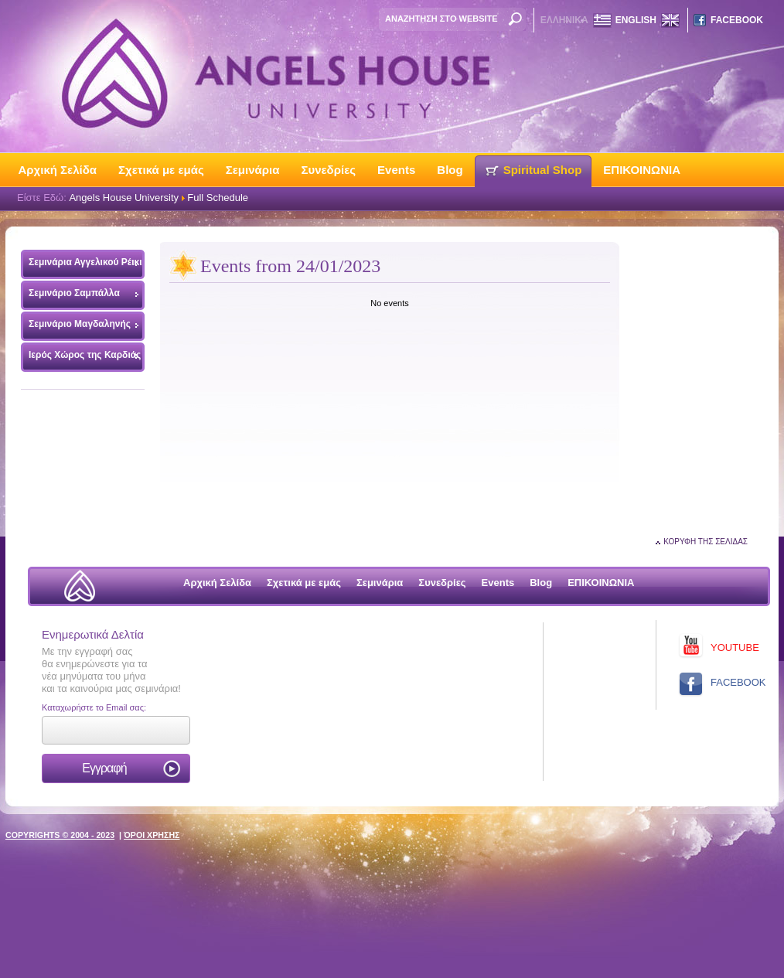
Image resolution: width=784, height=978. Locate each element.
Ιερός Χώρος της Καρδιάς (85, 354)
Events (396, 169)
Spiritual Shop (542, 169)
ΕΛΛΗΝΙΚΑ (564, 20)
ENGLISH (635, 20)
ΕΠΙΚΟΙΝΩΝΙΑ (641, 169)
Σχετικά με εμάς (161, 169)
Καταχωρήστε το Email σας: (94, 707)
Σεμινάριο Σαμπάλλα (74, 293)
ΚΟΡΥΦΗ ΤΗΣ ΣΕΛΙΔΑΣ (705, 541)
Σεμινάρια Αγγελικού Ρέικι (81, 266)
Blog (449, 169)
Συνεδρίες (328, 169)
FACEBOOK (737, 20)
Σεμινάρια (253, 169)
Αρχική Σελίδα (58, 169)
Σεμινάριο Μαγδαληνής (80, 324)
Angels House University (124, 197)
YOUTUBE (735, 647)
